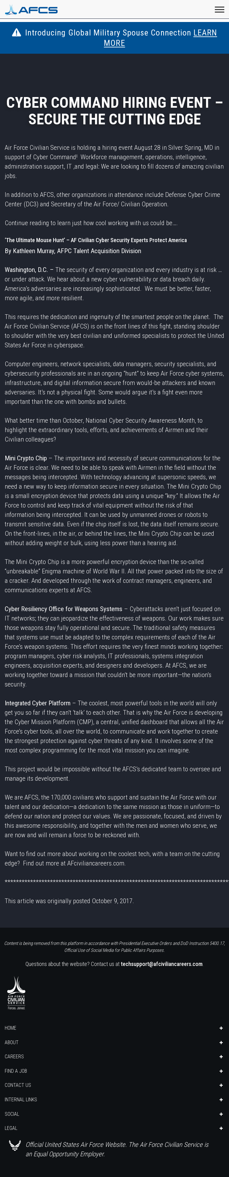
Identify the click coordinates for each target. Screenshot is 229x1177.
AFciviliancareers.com (95, 863)
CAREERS (14, 1057)
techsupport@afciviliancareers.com (162, 964)
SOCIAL (12, 1114)
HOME (10, 1028)
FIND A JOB (16, 1071)
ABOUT (12, 1042)
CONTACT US (18, 1085)
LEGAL (11, 1128)
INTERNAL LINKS (21, 1100)
